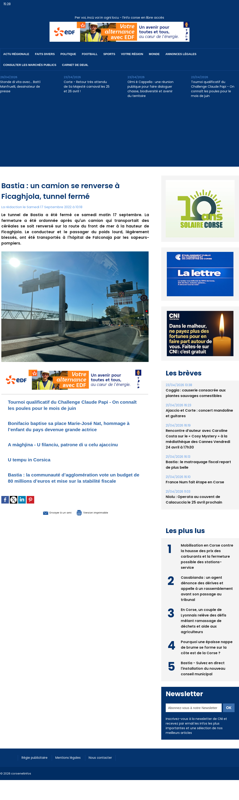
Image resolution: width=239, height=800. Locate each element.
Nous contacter (107, 757)
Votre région (132, 54)
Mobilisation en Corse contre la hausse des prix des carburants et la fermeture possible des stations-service (207, 556)
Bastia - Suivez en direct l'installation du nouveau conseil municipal (203, 668)
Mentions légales (72, 757)
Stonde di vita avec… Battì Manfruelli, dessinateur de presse (20, 86)
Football (90, 54)
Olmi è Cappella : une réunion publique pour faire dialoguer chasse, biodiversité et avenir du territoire (150, 89)
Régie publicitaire (36, 757)
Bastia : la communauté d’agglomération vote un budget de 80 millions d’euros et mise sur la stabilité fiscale (74, 481)
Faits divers (45, 54)
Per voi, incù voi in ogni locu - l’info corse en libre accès (119, 17)
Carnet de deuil (75, 65)
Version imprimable (98, 518)
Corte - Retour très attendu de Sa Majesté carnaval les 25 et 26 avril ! (87, 86)
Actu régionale (16, 54)
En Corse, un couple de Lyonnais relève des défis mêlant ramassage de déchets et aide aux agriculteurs (204, 620)
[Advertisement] (119, 136)
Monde (154, 54)
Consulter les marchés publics (29, 65)
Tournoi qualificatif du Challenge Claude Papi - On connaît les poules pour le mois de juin (212, 89)
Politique (68, 54)
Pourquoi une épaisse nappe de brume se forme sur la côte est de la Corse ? (207, 647)
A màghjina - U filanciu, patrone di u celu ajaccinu (71, 444)
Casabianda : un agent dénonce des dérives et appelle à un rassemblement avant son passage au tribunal (207, 588)
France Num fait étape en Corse (195, 482)
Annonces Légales (180, 54)
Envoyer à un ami (50, 518)
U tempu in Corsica (32, 459)
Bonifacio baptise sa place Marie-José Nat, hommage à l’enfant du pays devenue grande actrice (74, 426)
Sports (109, 54)
